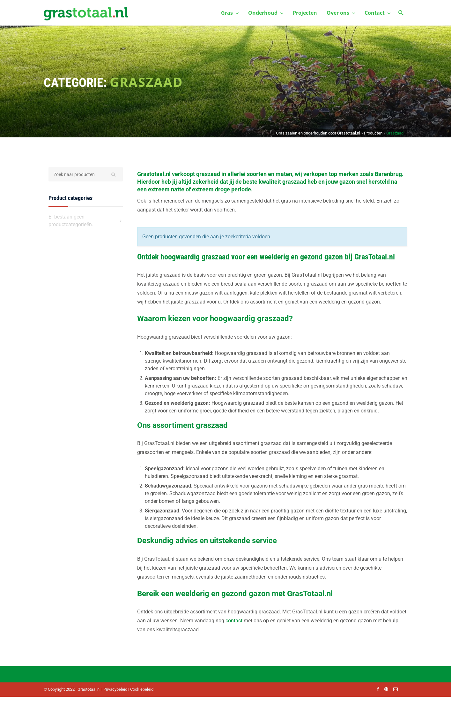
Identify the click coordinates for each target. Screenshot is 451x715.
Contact (377, 12)
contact (234, 621)
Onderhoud (265, 12)
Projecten (305, 12)
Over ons (341, 12)
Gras (230, 12)
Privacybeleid (115, 689)
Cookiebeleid (141, 689)
